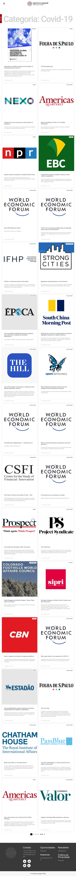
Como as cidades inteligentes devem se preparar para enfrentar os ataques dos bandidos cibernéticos (18, 335)
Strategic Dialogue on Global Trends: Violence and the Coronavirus (56, 601)
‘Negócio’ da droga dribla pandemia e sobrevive (55, 817)
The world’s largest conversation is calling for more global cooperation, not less (19, 387)
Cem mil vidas (45, 708)
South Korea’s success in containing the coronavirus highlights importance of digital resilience (56, 334)
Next (41, 834)
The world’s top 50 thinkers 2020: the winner (17, 547)
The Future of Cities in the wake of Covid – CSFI (18, 495)
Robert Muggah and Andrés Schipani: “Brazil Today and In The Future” (19, 601)
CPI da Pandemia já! (47, 66)
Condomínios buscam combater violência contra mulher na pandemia (55, 175)
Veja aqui (43, 851)
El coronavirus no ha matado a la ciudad (52, 495)
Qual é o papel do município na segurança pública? (19, 656)
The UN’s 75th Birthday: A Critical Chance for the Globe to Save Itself (55, 763)
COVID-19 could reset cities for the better (16, 281)
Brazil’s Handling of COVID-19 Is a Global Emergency (53, 123)
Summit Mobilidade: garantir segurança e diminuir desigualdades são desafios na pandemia (19, 708)
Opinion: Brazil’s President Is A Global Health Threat (19, 174)
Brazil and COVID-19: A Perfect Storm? (15, 762)
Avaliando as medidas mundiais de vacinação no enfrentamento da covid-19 (18, 67)
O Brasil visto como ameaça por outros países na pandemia (18, 123)
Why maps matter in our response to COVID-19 (55, 656)
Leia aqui (61, 860)
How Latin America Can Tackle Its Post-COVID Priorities (17, 818)
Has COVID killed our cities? (12, 228)
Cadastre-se (62, 851)
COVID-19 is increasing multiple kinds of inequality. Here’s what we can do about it (56, 228)
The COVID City (45, 547)
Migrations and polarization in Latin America (54, 281)
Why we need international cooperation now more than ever (55, 443)
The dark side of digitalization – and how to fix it (18, 443)
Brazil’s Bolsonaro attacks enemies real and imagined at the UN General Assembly (54, 387)
